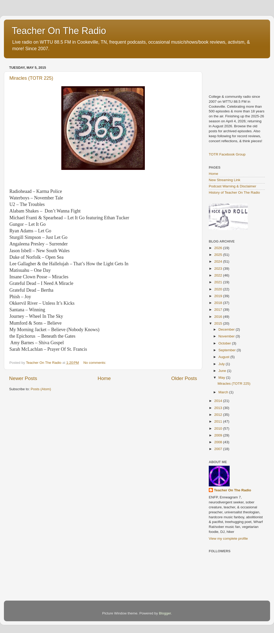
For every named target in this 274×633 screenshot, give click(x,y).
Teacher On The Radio (59, 30)
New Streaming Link (224, 180)
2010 (218, 428)
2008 (218, 442)
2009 (218, 435)
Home (104, 378)
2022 (218, 275)
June (222, 371)
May (222, 377)
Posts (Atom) (41, 389)
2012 (218, 415)
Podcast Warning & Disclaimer (232, 186)
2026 (218, 248)
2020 (218, 289)
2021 (218, 282)
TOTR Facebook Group (227, 154)
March (223, 392)
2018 (218, 303)
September (227, 350)
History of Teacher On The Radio (234, 192)
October (225, 343)
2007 (218, 449)
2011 (218, 421)
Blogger (165, 613)
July (222, 364)
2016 (218, 317)
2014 (218, 401)
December (227, 329)
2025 (218, 255)
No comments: (95, 363)
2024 (218, 261)
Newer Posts (23, 378)
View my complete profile (228, 538)
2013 (218, 408)
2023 (218, 269)
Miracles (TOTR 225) (31, 78)
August (224, 357)
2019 (218, 296)
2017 (218, 310)
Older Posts (184, 378)
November (227, 336)
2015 (218, 323)
